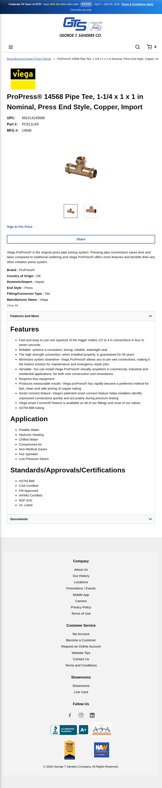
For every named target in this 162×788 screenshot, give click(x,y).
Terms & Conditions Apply (137, 4)
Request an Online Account (81, 646)
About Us (81, 569)
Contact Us (81, 659)
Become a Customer (81, 640)
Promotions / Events (81, 588)
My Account (81, 634)
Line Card (81, 692)
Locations (81, 582)
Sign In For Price (19, 226)
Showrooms (81, 686)
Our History (81, 576)
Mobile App (81, 595)
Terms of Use (80, 613)
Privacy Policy (81, 607)
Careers (81, 601)
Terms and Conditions (81, 665)
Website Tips (81, 653)
